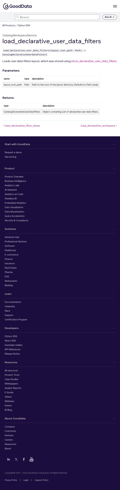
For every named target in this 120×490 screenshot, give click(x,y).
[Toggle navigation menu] (6, 17)
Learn (8, 293)
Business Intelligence (15, 181)
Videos (8, 396)
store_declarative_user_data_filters (94, 61)
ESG (7, 276)
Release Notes (12, 353)
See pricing (10, 156)
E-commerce (11, 254)
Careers (9, 439)
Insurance (10, 263)
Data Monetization (14, 211)
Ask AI (110, 17)
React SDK (10, 340)
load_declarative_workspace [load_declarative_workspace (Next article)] (99, 125)
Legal (25, 480)
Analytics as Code (14, 194)
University (10, 306)
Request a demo (13, 152)
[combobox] (57, 17)
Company (10, 426)
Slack (7, 310)
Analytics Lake (12, 185)
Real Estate (11, 267)
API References (12, 349)
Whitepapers (11, 383)
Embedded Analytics (15, 203)
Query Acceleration (15, 216)
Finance (9, 259)
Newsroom (10, 444)
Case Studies (11, 379)
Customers (10, 431)
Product (10, 168)
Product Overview (14, 176)
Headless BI (11, 198)
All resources (11, 370)
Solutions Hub (12, 237)
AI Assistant (11, 189)
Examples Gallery (13, 345)
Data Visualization (14, 207)
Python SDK (11, 336)
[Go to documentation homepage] (17, 6)
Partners (9, 435)
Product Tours (12, 375)
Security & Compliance (16, 220)
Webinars (9, 401)
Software (10, 246)
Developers (12, 328)
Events (8, 405)
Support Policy (41, 480)
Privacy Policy (11, 480)
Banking (9, 285)
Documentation (13, 302)
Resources (11, 362)
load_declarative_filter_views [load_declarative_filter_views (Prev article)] (21, 125)
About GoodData (15, 418)
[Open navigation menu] (115, 6)
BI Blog (8, 410)
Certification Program (16, 319)
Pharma (9, 272)
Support (9, 315)
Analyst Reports (13, 388)
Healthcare (10, 250)
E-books (9, 392)
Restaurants (11, 281)
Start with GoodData (17, 144)
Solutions (10, 228)
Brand (8, 448)
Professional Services (16, 241)
